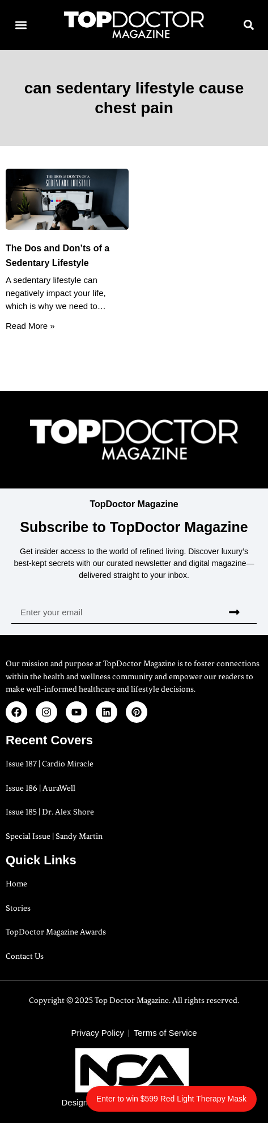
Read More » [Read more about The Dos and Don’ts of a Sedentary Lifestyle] (30, 326)
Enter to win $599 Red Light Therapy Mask (171, 1098)
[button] (20, 25)
